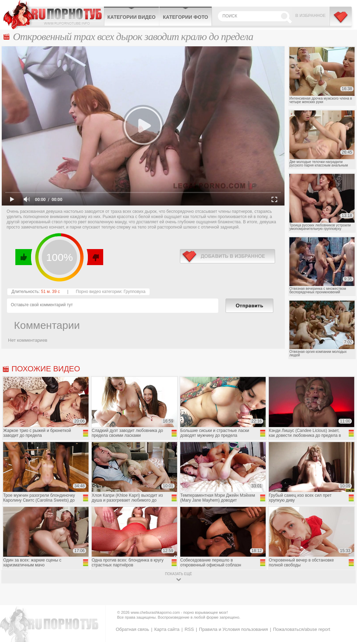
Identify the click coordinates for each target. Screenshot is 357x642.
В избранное (310, 15)
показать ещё (178, 574)
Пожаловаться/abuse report (301, 629)
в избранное (227, 256)
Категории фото (185, 17)
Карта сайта (166, 629)
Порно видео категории (98, 291)
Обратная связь (132, 629)
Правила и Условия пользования (233, 629)
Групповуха (134, 291)
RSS (189, 629)
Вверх (344, 603)
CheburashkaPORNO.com (53, 14)
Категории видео (131, 17)
